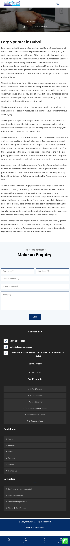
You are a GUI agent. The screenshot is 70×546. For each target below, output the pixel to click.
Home (10, 444)
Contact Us (12, 476)
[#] (29, 377)
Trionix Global (39, 533)
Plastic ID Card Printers (17, 513)
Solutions (11, 457)
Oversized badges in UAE (17, 507)
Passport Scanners (36, 407)
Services (11, 463)
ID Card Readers (36, 400)
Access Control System (36, 420)
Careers (11, 469)
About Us (11, 450)
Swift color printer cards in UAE (20, 494)
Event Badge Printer (15, 500)
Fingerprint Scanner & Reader (36, 413)
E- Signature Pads (36, 426)
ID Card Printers (36, 394)
